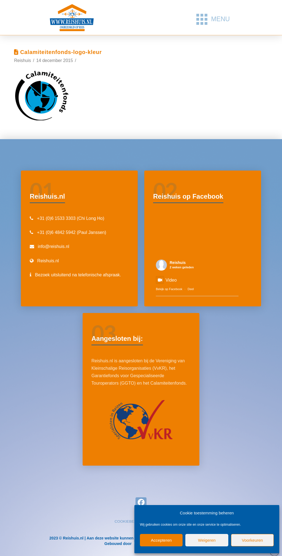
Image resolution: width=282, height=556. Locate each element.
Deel (191, 289)
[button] (213, 19)
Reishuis (178, 262)
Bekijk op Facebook (169, 289)
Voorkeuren (252, 540)
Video (166, 280)
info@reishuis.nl (53, 246)
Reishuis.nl (48, 260)
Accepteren (161, 540)
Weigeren (207, 540)
